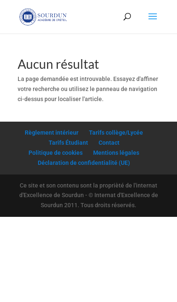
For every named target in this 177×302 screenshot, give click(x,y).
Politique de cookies (56, 152)
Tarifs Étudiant (68, 142)
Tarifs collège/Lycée (116, 132)
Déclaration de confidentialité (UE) (84, 162)
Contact (109, 142)
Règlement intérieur (51, 132)
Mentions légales (116, 152)
